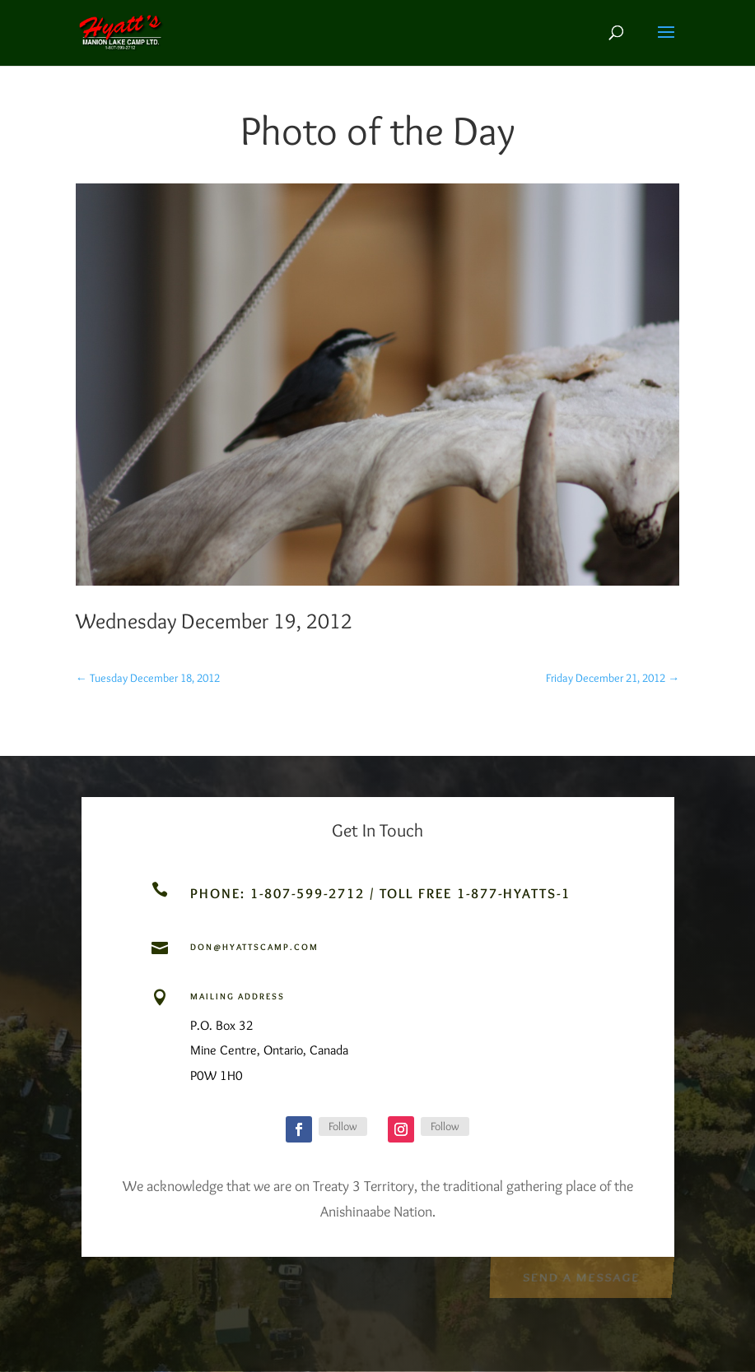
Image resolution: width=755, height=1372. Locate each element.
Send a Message (581, 1276)
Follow (343, 1126)
